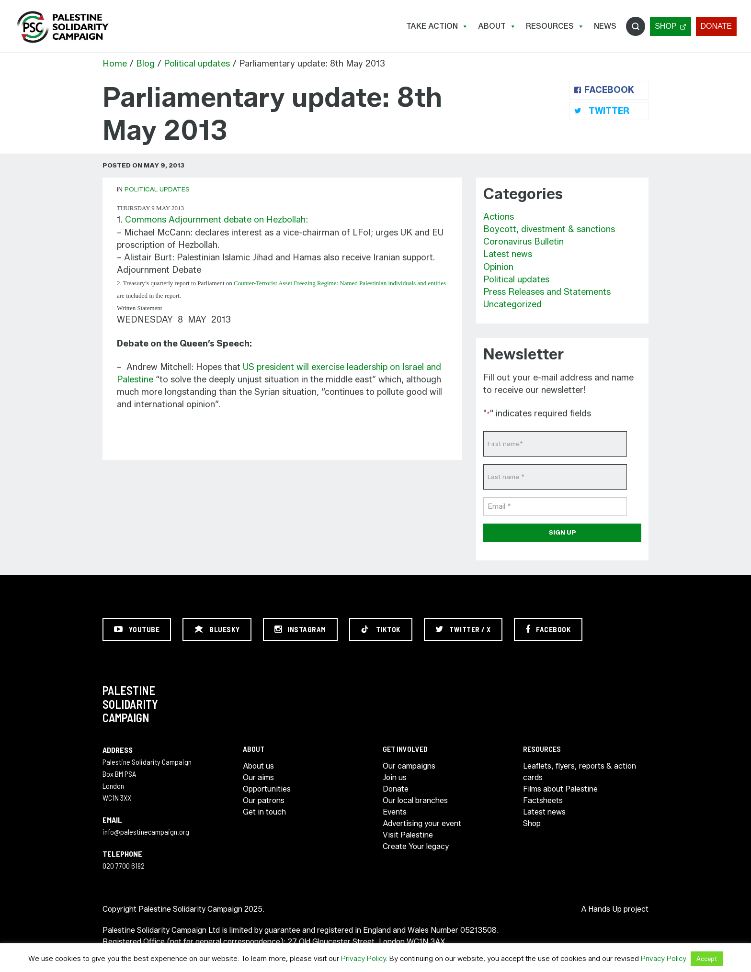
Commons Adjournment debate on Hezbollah (215, 219)
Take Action (437, 26)
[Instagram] (300, 629)
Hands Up (605, 909)
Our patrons (263, 800)
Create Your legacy (416, 846)
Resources (555, 26)
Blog (145, 63)
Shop (665, 26)
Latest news (507, 254)
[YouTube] (136, 629)
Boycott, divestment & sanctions (549, 229)
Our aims (258, 777)
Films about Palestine (560, 788)
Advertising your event (422, 823)
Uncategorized (512, 304)
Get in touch (264, 811)
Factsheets (543, 800)
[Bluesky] (216, 629)
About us (258, 766)
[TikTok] (380, 629)
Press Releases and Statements (547, 292)
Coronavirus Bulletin (523, 241)
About (497, 26)
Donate (716, 26)
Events (395, 811)
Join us (395, 777)
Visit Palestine (408, 834)
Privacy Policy (363, 958)
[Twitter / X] (463, 629)
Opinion (498, 267)
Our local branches (415, 800)
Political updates (197, 63)
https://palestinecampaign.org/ (62, 27)
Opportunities (267, 788)
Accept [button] (706, 958)
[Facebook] (548, 629)
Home (114, 63)
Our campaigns (409, 766)
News (605, 26)
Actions (498, 217)
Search (635, 26)
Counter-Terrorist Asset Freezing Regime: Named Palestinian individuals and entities (340, 283)
